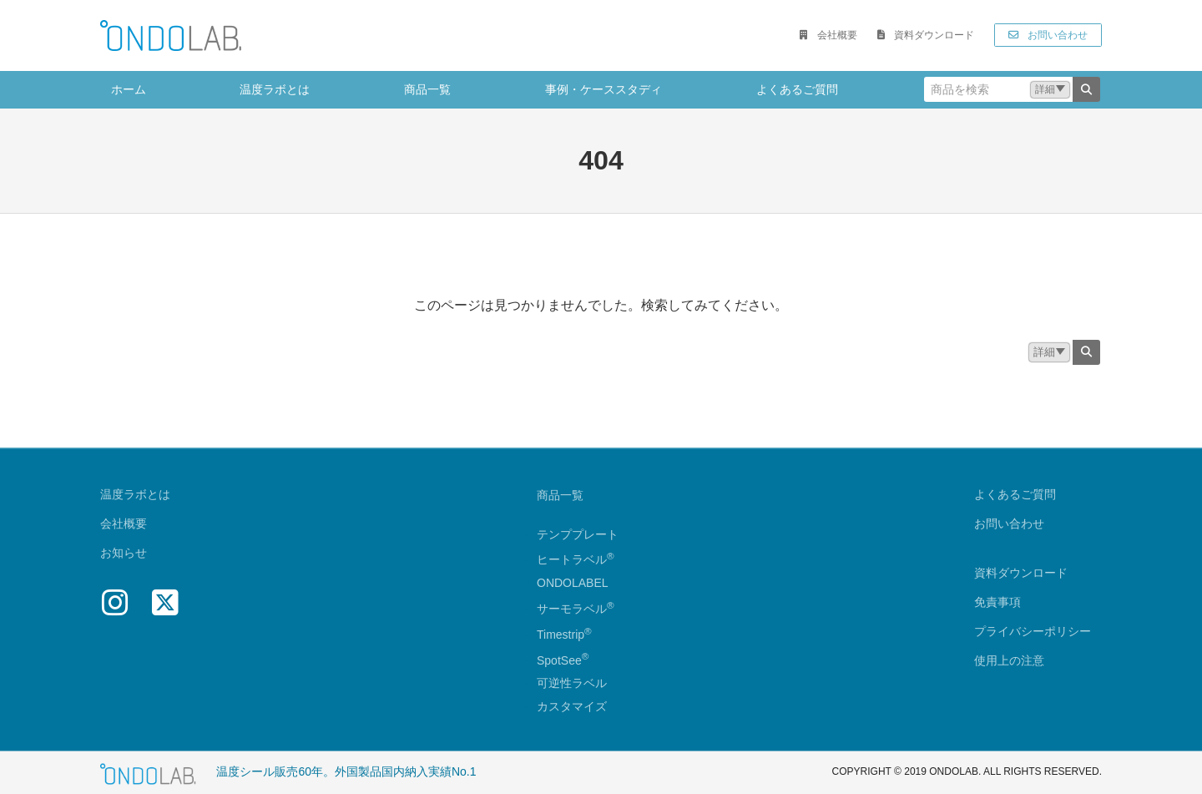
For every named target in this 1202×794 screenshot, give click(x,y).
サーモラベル (575, 608)
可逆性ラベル (572, 683)
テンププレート (578, 534)
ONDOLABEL (573, 583)
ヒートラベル (575, 560)
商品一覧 (560, 495)
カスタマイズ (572, 707)
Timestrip (560, 634)
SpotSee (559, 660)
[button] (828, 35)
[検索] (1086, 89)
